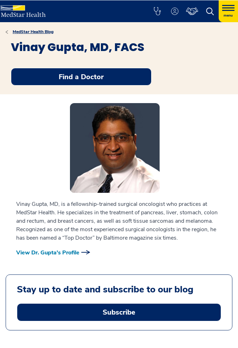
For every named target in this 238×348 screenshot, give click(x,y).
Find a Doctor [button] (81, 77)
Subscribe (119, 312)
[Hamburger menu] (228, 11)
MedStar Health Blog (33, 31)
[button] (157, 11)
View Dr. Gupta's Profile (47, 252)
